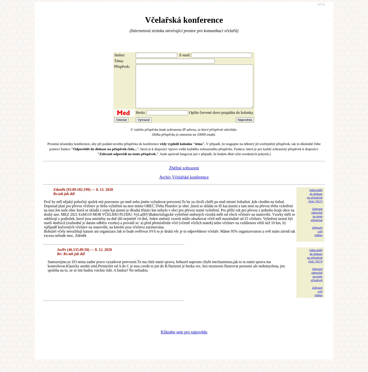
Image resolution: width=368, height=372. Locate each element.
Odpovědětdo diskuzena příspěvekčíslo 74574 (314, 264)
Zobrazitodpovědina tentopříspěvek (316, 222)
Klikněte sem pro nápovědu (184, 340)
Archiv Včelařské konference (184, 185)
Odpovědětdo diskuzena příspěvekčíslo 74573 (314, 204)
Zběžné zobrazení (184, 176)
